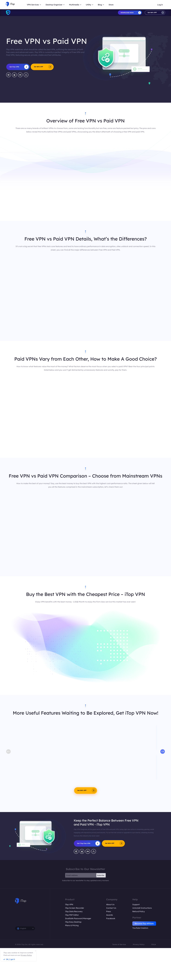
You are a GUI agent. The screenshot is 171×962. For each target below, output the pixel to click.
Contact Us (111, 908)
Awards (109, 915)
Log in (160, 4)
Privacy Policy (138, 944)
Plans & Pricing (72, 925)
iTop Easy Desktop (73, 922)
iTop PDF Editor (72, 915)
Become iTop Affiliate (144, 923)
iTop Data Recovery (73, 911)
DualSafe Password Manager (78, 918)
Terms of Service (119, 944)
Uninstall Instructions (142, 908)
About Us (110, 904)
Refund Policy (138, 911)
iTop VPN (69, 904)
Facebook (110, 918)
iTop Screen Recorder (74, 908)
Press (108, 911)
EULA (153, 944)
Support (136, 904)
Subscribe (100, 875)
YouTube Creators (140, 928)
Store (111, 4)
